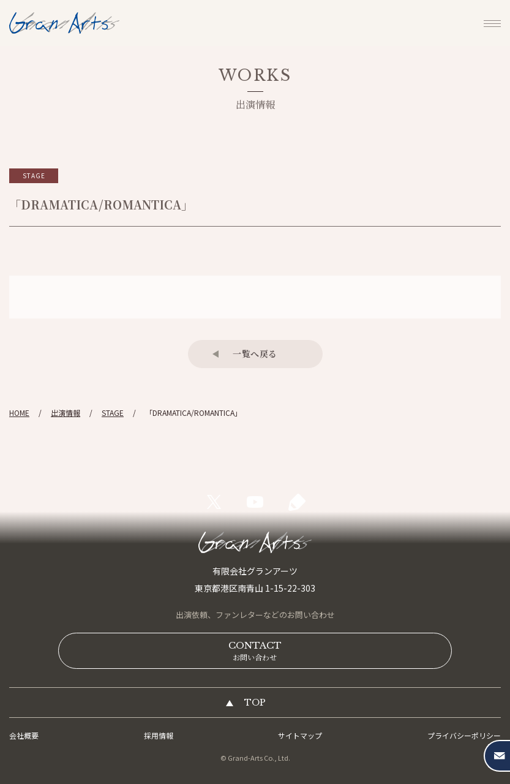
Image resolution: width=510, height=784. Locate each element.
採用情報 (158, 735)
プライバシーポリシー (464, 735)
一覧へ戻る (255, 353)
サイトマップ (300, 735)
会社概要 (24, 735)
